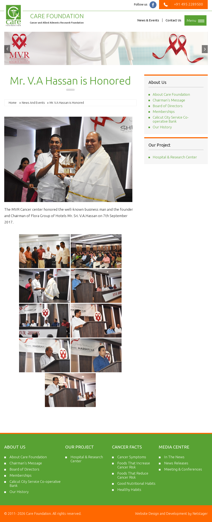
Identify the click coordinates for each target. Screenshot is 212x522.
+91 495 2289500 (183, 4)
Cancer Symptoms (131, 457)
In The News (174, 457)
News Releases (176, 463)
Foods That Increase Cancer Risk (133, 465)
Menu (195, 20)
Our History (162, 127)
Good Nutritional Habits (136, 483)
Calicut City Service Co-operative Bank (171, 119)
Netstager (200, 513)
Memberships (164, 111)
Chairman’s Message (169, 100)
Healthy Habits (129, 489)
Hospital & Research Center (175, 157)
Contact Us (173, 20)
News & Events (148, 20)
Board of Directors (168, 106)
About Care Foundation (171, 94)
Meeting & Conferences (183, 469)
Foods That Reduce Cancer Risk (132, 475)
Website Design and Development (161, 513)
